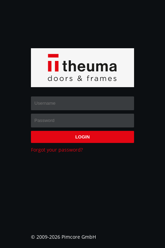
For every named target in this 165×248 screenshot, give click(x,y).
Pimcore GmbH (79, 237)
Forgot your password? (57, 149)
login (82, 137)
